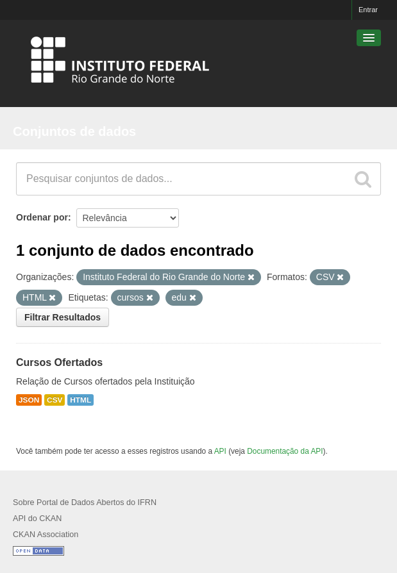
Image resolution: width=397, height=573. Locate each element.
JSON (29, 399)
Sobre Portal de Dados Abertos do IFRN (84, 502)
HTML (80, 399)
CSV (54, 399)
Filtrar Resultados (62, 317)
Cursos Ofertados (59, 362)
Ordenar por (42, 217)
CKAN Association (45, 534)
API (220, 451)
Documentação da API (285, 451)
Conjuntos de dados (74, 131)
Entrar (368, 9)
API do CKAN (37, 518)
